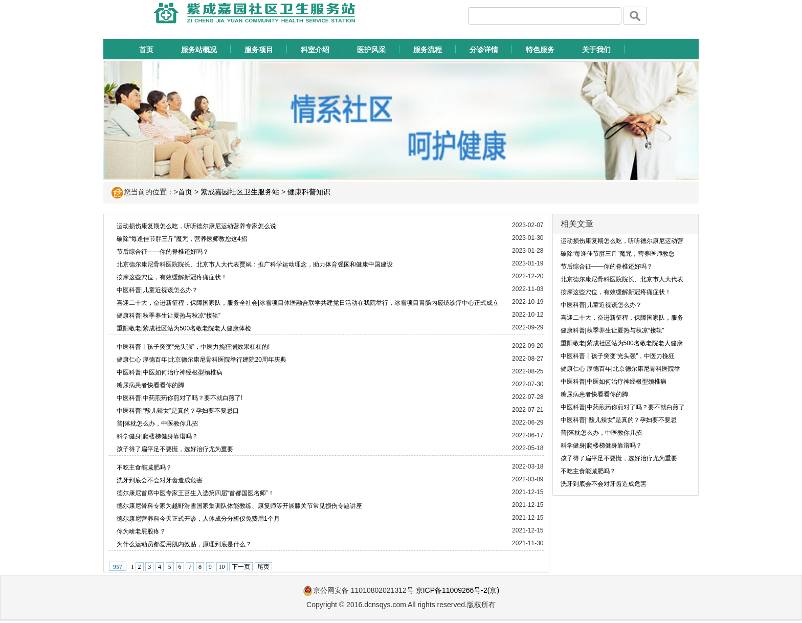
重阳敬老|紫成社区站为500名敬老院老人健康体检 (184, 328)
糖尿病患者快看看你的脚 (150, 385)
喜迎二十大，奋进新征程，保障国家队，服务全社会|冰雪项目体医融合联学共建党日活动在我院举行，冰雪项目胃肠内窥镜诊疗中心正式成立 (308, 302)
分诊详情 (484, 50)
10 (222, 566)
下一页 (241, 566)
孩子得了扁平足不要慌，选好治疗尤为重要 (175, 449)
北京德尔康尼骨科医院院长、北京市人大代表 (622, 279)
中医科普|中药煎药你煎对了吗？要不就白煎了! (179, 398)
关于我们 (596, 50)
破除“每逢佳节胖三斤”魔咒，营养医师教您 (618, 253)
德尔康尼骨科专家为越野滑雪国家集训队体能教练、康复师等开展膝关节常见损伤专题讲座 (239, 505)
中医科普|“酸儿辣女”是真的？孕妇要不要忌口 (178, 410)
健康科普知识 (308, 192)
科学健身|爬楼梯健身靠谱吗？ (157, 436)
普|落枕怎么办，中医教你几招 (157, 423)
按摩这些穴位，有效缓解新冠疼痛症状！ (172, 277)
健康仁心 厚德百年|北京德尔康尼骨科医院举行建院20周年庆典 (201, 359)
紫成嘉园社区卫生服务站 (240, 192)
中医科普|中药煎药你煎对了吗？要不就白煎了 (623, 407)
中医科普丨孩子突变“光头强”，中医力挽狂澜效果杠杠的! (193, 346)
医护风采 (371, 50)
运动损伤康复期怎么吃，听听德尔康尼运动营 (622, 240)
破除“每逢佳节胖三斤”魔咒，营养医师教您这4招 (182, 238)
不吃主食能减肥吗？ (144, 467)
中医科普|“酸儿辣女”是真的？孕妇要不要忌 (619, 420)
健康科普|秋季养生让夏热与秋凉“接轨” (168, 315)
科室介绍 (315, 50)
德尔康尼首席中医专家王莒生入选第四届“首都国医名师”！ (195, 493)
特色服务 (540, 50)
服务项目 (258, 50)
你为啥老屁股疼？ (141, 531)
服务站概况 (199, 50)
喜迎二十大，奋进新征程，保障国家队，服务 (622, 317)
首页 (146, 50)
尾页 (263, 566)
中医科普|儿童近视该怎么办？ (157, 290)
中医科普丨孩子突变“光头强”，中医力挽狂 (618, 356)
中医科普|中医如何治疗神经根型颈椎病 (169, 372)
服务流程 (427, 50)
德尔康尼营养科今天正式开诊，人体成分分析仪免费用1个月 (198, 518)
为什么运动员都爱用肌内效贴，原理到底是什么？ (184, 544)
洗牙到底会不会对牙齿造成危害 (160, 480)
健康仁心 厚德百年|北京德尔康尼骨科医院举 (620, 368)
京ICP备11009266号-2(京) (457, 590)
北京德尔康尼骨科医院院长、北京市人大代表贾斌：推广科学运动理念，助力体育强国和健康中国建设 (255, 264)
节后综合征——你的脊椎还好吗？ (163, 251)
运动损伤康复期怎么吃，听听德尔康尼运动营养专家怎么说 (196, 226)
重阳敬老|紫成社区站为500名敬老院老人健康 (622, 343)
